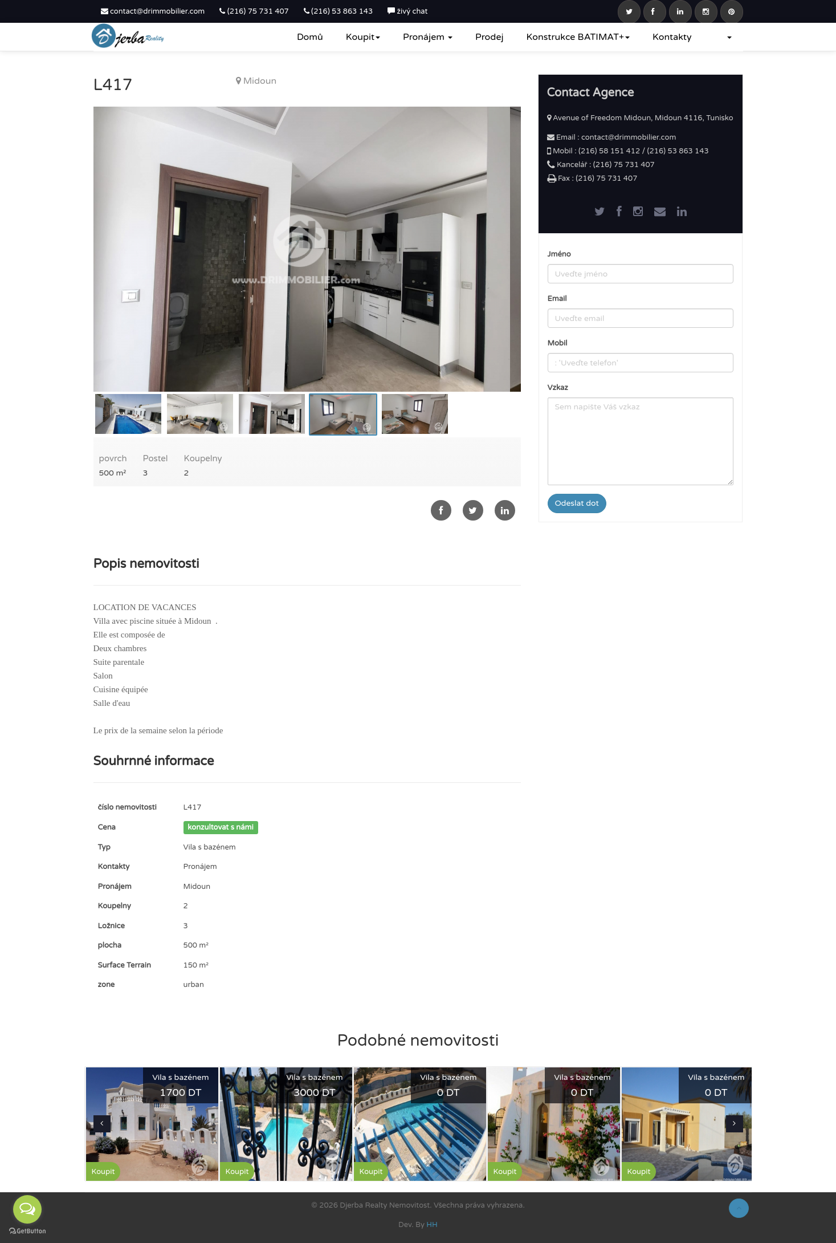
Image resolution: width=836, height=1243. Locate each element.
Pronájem (427, 37)
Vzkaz (558, 387)
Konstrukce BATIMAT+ (578, 37)
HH (432, 1224)
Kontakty (672, 37)
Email (557, 298)
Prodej (489, 37)
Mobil (558, 343)
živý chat (407, 11)
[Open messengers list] (27, 1209)
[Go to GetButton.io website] (27, 1231)
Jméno (559, 254)
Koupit (363, 37)
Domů (310, 37)
